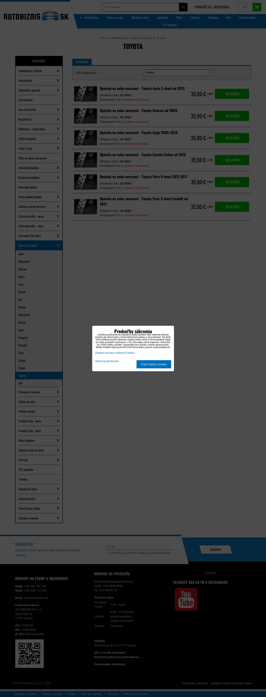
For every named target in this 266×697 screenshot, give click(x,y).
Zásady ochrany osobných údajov (115, 352)
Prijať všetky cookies (154, 364)
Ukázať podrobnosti (106, 361)
